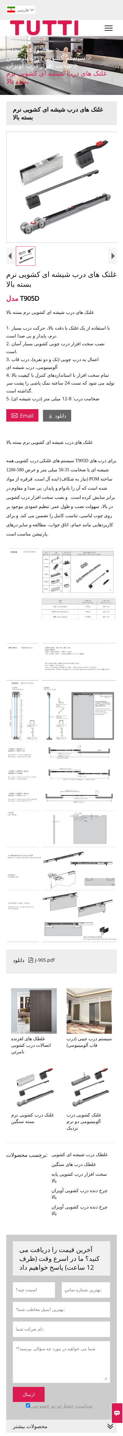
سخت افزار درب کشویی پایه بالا (79, 1177)
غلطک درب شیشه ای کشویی (79, 1154)
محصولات (40, 49)
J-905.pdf (41, 960)
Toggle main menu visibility (109, 26)
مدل (13, 298)
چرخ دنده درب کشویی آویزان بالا (79, 1193)
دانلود (57, 415)
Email (22, 415)
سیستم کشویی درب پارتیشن (45, 57)
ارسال (29, 1394)
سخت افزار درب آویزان (39, 65)
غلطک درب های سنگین (73, 1164)
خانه (12, 49)
